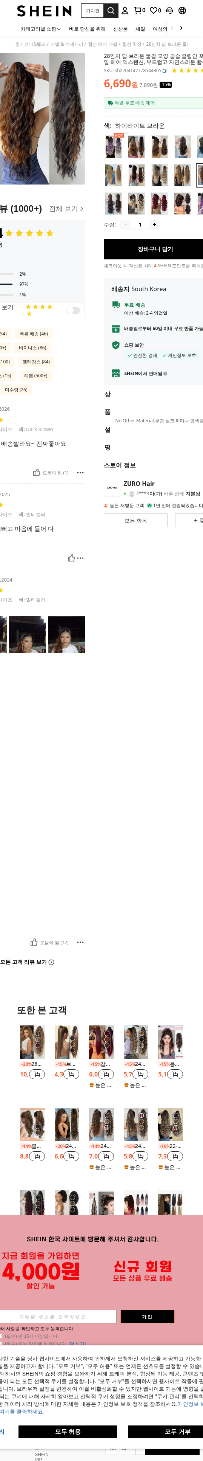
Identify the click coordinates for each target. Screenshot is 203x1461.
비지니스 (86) (32, 347)
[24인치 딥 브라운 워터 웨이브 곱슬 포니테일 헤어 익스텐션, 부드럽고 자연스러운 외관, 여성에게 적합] (136, 1041)
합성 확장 (131, 44)
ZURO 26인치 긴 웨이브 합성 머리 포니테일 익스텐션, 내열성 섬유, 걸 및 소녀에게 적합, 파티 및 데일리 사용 (32, 1228)
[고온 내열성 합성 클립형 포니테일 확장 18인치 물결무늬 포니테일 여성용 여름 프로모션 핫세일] (136, 1206)
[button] (92, 10)
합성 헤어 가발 (102, 44)
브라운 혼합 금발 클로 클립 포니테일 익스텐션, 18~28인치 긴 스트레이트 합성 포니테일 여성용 (67, 1064)
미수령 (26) (16, 389)
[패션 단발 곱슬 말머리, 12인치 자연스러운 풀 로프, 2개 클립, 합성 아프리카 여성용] (67, 1206)
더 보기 (101, 1296)
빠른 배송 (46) (34, 333)
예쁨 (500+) (36, 375)
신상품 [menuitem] (120, 29)
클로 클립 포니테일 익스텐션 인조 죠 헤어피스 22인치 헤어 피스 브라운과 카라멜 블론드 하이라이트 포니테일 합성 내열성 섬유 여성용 (32, 1146)
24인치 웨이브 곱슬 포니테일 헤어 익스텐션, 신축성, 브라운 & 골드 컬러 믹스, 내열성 (136, 1146)
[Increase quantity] (154, 229)
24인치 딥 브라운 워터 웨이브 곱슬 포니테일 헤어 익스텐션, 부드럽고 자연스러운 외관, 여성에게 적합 (136, 1064)
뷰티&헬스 (35, 44)
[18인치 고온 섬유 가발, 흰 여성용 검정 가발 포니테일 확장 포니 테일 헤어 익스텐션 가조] (101, 1206)
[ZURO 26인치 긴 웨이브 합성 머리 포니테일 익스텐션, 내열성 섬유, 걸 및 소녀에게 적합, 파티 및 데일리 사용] (32, 1206)
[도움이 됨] (36, 472)
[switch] (73, 310)
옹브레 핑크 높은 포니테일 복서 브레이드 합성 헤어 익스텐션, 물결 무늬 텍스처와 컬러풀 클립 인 (170, 1064)
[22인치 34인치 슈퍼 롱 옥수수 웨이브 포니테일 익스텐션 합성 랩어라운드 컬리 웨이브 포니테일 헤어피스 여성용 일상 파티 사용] (170, 1206)
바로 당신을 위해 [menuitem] (87, 29)
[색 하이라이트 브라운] (134, 125)
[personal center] (124, 10)
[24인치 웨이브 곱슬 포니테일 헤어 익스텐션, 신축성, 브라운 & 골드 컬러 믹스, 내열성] (136, 1124)
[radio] (113, 146)
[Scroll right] (181, 28)
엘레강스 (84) (36, 361)
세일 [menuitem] (140, 29)
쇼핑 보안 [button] (133, 350)
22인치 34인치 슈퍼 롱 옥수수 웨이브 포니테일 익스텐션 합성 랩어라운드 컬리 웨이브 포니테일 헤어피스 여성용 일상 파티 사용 (170, 1228)
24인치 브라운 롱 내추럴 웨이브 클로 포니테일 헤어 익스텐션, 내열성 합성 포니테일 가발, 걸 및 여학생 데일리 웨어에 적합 (101, 1146)
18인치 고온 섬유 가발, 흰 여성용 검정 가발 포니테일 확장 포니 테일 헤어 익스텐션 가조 (101, 1228)
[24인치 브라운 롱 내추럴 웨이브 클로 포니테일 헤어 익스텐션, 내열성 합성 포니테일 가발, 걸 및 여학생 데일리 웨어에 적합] (101, 1124)
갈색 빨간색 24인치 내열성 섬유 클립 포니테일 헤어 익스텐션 (101, 1064)
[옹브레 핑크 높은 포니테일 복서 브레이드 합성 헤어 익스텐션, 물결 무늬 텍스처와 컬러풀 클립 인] (170, 1041)
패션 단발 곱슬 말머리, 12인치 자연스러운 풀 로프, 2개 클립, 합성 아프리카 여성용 (67, 1228)
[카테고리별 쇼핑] (41, 28)
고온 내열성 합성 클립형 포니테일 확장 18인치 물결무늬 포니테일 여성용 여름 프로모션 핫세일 (136, 1228)
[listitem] (32, 1060)
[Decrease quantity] (126, 229)
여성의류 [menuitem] (162, 29)
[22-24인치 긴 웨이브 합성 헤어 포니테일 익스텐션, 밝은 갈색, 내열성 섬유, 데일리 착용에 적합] (170, 1124)
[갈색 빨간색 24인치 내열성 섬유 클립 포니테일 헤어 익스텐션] (101, 1041)
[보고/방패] (80, 472)
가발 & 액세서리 (67, 44)
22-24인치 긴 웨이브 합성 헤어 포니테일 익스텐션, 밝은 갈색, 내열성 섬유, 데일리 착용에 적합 (170, 1146)
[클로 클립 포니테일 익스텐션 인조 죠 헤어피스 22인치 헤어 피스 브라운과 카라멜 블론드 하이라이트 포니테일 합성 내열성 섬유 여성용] (32, 1124)
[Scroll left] (172, 28)
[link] (139, 10)
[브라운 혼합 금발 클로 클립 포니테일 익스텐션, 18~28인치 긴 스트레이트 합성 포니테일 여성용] (67, 1041)
